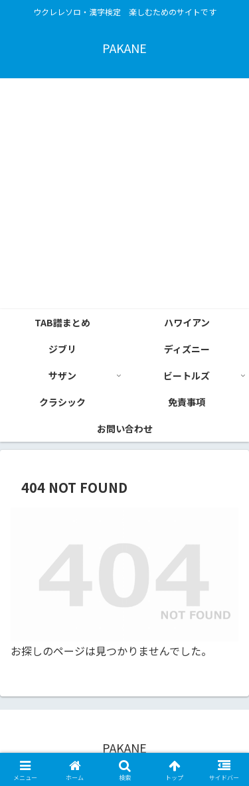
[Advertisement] (124, 193)
